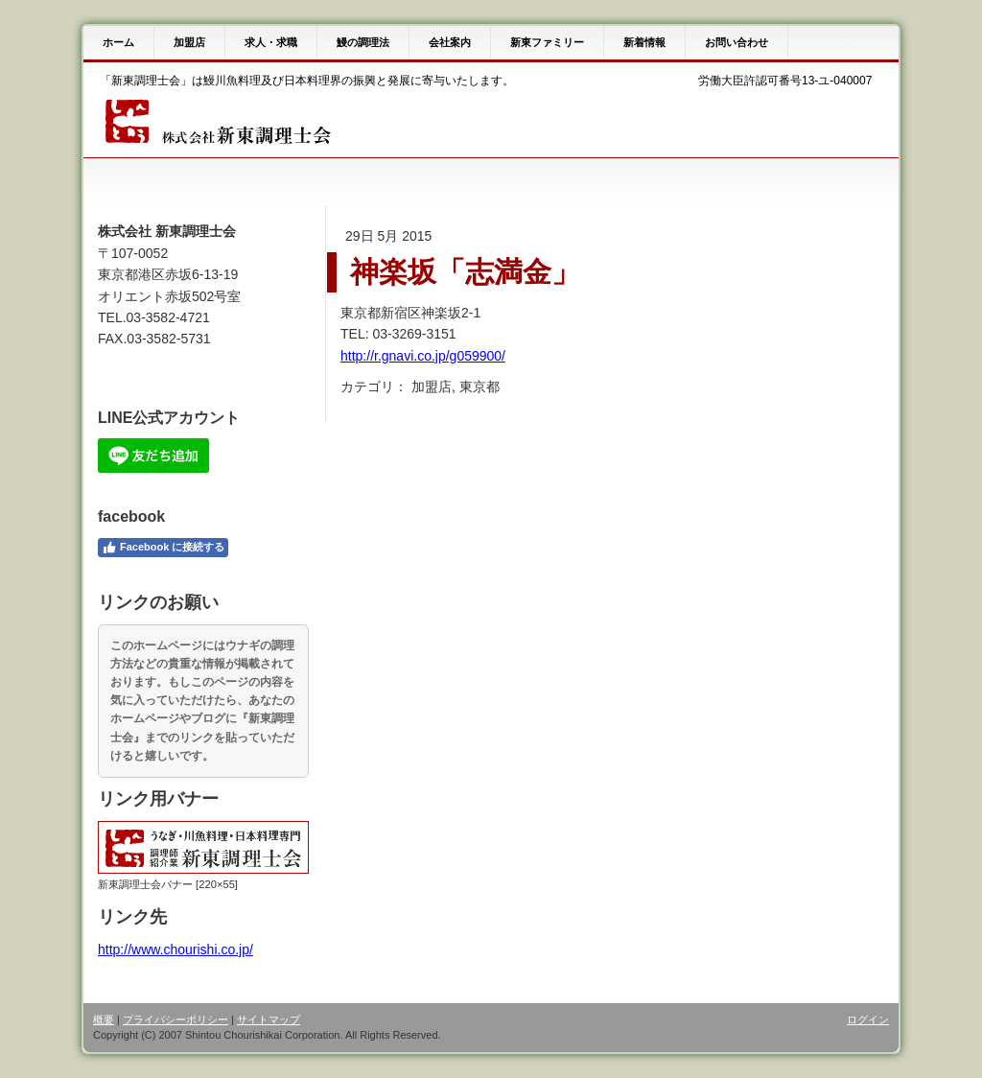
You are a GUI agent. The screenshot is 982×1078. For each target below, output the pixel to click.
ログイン (868, 1019)
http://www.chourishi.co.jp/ (175, 949)
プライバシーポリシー (175, 1019)
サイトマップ (268, 1019)
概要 (103, 1019)
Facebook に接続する (163, 547)
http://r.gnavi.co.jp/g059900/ (422, 355)
